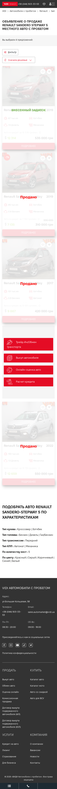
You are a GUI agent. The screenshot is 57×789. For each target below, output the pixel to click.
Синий (6, 561)
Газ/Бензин (46, 535)
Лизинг (6, 750)
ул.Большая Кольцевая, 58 (16, 601)
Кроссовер (24, 529)
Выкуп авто (8, 679)
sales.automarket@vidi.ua (41, 612)
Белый (16, 561)
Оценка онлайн (10, 692)
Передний (31, 540)
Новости (34, 756)
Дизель (33, 535)
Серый (32, 557)
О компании (36, 744)
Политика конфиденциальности (19, 653)
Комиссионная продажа (10, 700)
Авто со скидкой (39, 692)
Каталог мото (37, 686)
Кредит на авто (10, 744)
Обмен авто (8, 686)
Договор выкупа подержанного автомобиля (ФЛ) (11, 711)
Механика (32, 546)
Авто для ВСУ (37, 698)
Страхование (9, 756)
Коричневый (45, 557)
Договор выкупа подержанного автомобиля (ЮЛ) (11, 723)
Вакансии (35, 750)
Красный (20, 557)
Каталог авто (37, 679)
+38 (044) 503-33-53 (11, 613)
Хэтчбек (37, 529)
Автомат (19, 546)
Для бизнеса (9, 763)
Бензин (23, 535)
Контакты (35, 763)
